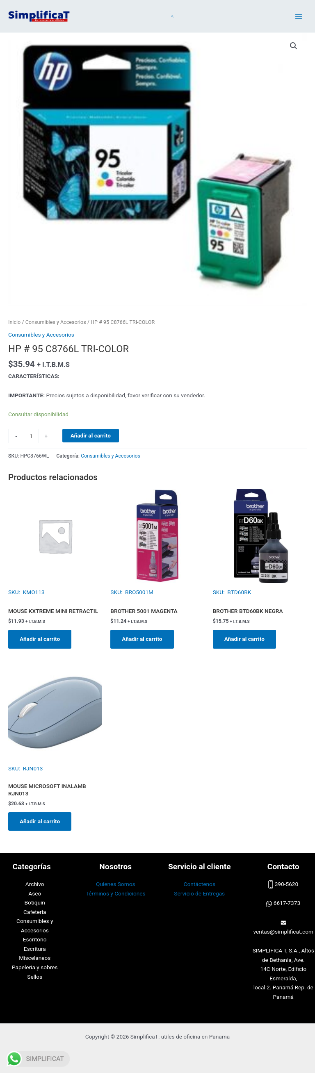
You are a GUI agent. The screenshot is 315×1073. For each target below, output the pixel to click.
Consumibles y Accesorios (55, 322)
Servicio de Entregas (199, 893)
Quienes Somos (115, 884)
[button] (172, 16)
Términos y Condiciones (116, 893)
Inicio (14, 322)
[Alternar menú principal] (299, 16)
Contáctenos (199, 884)
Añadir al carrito (91, 435)
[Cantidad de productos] (31, 436)
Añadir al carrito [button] (40, 639)
